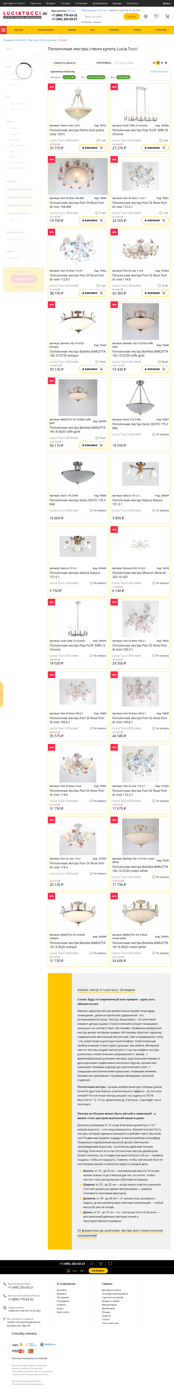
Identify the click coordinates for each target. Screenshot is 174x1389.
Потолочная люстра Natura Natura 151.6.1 (75, 575)
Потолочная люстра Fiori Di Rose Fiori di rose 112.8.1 (77, 277)
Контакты (132, 3)
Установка (81, 3)
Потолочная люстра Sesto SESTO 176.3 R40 (77, 502)
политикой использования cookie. (31, 1374)
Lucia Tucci (17, 239)
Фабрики (61, 1293)
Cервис (107, 1284)
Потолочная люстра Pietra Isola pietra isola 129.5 (77, 132)
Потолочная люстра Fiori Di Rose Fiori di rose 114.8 (139, 277)
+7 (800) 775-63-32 (64, 15)
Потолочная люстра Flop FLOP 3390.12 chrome (77, 647)
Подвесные (18, 103)
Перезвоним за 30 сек (93, 10)
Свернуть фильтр (64, 63)
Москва (71, 11)
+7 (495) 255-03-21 (64, 19)
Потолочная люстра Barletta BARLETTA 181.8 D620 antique (77, 945)
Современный (18, 162)
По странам (63, 1297)
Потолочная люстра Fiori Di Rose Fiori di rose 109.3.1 (139, 647)
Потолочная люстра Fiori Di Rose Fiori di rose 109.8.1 (139, 720)
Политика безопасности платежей (29, 1358)
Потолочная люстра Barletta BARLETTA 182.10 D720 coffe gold (140, 353)
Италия (15, 258)
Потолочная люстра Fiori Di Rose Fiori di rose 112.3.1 (139, 793)
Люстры (33, 40)
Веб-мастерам (109, 1304)
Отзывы (65, 3)
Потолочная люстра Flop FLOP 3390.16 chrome (140, 132)
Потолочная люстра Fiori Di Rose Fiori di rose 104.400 (77, 205)
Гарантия (35, 3)
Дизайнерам (100, 3)
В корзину (92, 147)
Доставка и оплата (14, 3)
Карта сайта (63, 1312)
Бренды (117, 3)
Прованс (16, 156)
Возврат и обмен (111, 1301)
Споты (15, 84)
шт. (72, 1271)
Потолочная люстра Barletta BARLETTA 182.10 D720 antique (77, 353)
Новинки (61, 1304)
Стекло (69, 77)
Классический (18, 145)
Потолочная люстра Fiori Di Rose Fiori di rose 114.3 (77, 865)
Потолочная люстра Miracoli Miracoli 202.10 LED (139, 575)
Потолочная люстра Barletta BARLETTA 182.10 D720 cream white (140, 869)
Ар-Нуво (16, 134)
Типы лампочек (110, 1323)
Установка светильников (115, 1293)
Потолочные (48, 40)
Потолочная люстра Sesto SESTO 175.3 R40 (140, 426)
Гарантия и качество (112, 1297)
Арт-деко (16, 139)
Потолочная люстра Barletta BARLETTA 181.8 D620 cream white (140, 945)
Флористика (18, 168)
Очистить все (159, 71)
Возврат (51, 3)
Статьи (105, 1319)
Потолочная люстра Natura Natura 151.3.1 (137, 502)
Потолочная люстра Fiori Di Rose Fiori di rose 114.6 (77, 793)
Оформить (98, 1270)
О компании (66, 1284)
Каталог (3, 30)
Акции (60, 1308)
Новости (106, 1315)
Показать (24, 279)
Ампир (14, 128)
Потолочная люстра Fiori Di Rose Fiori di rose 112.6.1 (139, 205)
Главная (8, 40)
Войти (167, 3)
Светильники (19, 79)
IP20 (14, 220)
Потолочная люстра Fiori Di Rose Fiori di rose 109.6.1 (77, 720)
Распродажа (63, 1301)
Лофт (14, 151)
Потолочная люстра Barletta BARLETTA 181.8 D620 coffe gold (77, 429)
